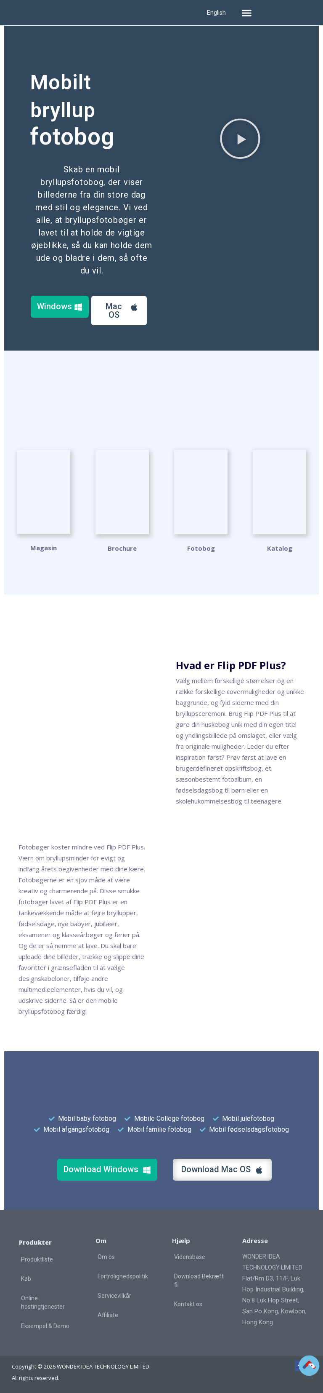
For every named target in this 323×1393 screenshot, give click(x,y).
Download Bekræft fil (199, 1279)
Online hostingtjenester (43, 1301)
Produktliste (37, 1258)
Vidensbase (189, 1256)
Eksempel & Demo (45, 1325)
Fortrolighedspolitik (123, 1275)
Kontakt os (188, 1303)
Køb (26, 1278)
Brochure (122, 547)
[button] (246, 13)
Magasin (43, 547)
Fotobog (201, 547)
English (216, 12)
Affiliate (108, 1314)
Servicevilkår (114, 1294)
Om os (106, 1256)
